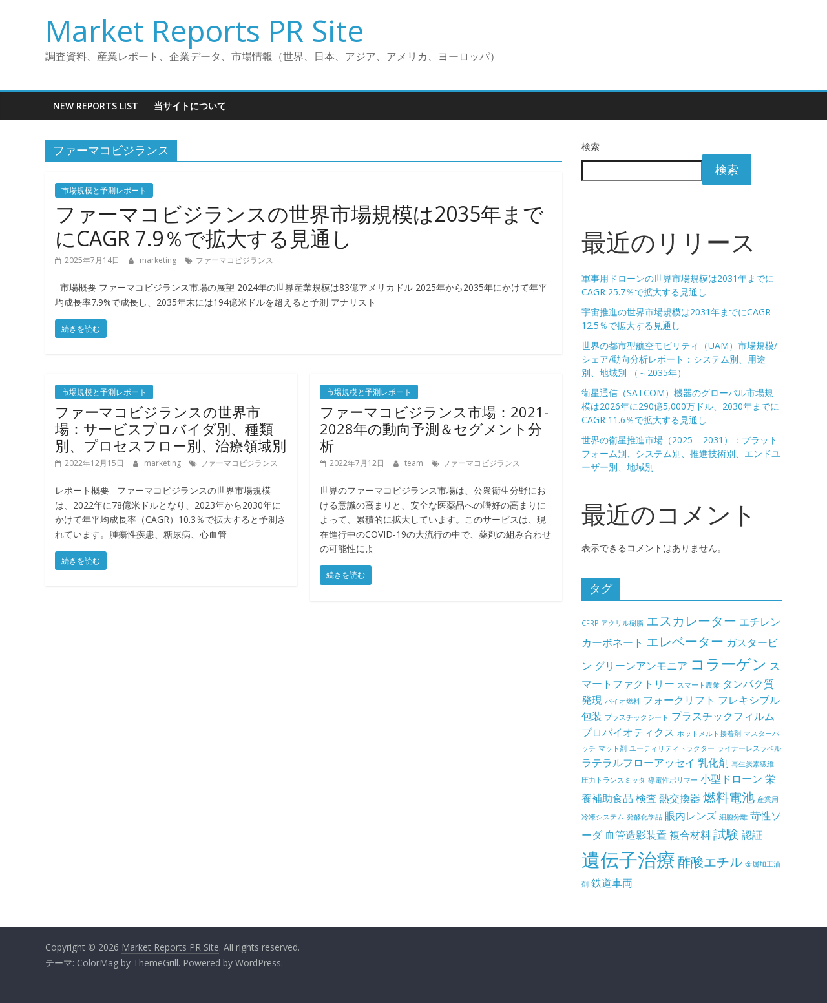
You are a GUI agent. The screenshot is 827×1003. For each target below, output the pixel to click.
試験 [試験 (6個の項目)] (726, 834)
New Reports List (95, 106)
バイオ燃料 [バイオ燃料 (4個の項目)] (622, 701)
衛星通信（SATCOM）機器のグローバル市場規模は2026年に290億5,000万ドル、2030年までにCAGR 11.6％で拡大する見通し (680, 406)
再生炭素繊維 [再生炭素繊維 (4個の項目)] (752, 763)
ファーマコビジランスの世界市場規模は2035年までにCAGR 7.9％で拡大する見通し (299, 226)
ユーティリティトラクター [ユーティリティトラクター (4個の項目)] (672, 748)
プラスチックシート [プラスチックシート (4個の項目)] (637, 717)
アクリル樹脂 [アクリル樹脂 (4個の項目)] (622, 623)
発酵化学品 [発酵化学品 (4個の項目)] (644, 816)
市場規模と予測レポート (104, 190)
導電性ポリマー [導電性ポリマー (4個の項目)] (673, 780)
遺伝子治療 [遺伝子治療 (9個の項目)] (628, 859)
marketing (159, 260)
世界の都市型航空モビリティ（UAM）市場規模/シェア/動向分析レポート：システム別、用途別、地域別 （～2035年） (679, 359)
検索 (590, 146)
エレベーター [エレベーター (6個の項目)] (685, 641)
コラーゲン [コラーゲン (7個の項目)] (728, 663)
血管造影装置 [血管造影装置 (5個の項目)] (636, 835)
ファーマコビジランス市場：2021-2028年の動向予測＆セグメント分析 (434, 429)
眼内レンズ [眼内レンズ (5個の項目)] (691, 815)
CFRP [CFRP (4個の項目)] (589, 623)
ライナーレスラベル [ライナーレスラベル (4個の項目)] (749, 748)
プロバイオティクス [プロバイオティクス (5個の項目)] (628, 732)
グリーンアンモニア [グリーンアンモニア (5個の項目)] (640, 666)
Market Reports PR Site (204, 30)
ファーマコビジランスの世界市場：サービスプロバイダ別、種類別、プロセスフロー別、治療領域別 (170, 429)
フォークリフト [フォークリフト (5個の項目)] (679, 700)
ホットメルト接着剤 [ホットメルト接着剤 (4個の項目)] (709, 733)
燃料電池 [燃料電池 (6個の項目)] (729, 797)
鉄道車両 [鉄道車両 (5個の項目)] (612, 883)
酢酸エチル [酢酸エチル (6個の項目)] (710, 862)
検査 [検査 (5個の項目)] (646, 798)
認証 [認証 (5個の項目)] (752, 835)
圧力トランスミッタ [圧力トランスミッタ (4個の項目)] (613, 780)
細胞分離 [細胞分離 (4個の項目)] (733, 816)
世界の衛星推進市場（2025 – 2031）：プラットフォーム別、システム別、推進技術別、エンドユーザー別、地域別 (680, 453)
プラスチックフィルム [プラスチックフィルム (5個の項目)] (723, 716)
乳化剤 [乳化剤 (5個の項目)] (713, 762)
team (414, 463)
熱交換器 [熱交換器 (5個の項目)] (679, 798)
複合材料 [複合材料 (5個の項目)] (690, 835)
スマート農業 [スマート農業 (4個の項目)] (698, 685)
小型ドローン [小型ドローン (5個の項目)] (731, 779)
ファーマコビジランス (234, 260)
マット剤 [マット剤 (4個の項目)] (612, 748)
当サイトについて (190, 106)
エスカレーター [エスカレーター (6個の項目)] (691, 620)
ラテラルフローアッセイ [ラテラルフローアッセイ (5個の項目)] (638, 762)
